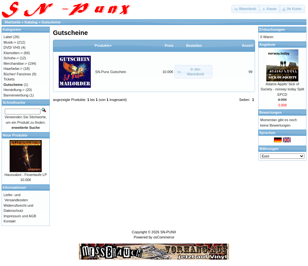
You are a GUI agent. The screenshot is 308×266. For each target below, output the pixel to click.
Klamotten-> (13, 53)
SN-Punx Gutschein (110, 72)
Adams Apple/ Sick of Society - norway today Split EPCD (282, 89)
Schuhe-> (11, 58)
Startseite (12, 22)
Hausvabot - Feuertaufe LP (25, 175)
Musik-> (10, 42)
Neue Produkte (15, 135)
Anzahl (247, 45)
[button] (245, 9)
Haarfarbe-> (13, 69)
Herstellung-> (14, 90)
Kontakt (9, 221)
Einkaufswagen (272, 29)
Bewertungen (270, 112)
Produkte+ (103, 45)
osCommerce (163, 237)
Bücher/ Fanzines (17, 74)
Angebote (267, 44)
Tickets (9, 79)
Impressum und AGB (20, 216)
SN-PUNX (168, 232)
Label (8, 37)
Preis (169, 45)
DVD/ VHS (12, 47)
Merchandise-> (15, 63)
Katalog (31, 22)
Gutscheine (51, 22)
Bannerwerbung (16, 95)
